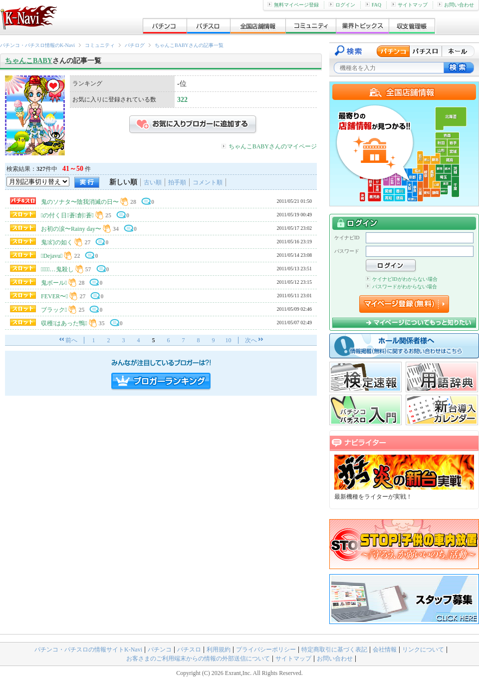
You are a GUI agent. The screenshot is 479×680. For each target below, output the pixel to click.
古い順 (153, 182)
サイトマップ (409, 4)
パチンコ (160, 649)
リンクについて (423, 649)
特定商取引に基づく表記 (334, 649)
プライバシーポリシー (266, 649)
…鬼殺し (57, 269)
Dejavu (51, 255)
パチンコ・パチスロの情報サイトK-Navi (88, 649)
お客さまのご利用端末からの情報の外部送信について (198, 658)
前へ (71, 340)
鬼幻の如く (57, 242)
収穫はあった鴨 (64, 323)
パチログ (135, 45)
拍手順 (177, 182)
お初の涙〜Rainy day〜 (71, 228)
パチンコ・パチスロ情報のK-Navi (37, 45)
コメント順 (208, 182)
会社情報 (385, 649)
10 (229, 340)
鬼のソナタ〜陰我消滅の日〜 (80, 201)
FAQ (373, 4)
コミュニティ (100, 45)
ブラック (54, 309)
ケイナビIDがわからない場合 (402, 279)
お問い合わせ (456, 4)
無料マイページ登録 (293, 4)
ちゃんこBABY (28, 60)
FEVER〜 (54, 296)
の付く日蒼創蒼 (67, 215)
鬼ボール (54, 282)
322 (182, 99)
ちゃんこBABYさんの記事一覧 (189, 45)
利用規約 (219, 649)
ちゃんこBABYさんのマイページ (273, 146)
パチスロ (189, 649)
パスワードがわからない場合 (401, 286)
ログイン (342, 4)
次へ (251, 340)
